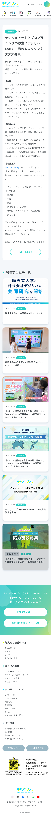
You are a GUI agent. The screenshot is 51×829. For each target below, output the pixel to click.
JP (28, 4)
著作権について (30, 806)
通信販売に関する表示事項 (16, 802)
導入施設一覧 (10, 648)
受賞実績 (8, 705)
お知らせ (8, 702)
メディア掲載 (10, 709)
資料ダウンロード (25, 612)
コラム (7, 712)
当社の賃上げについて (14, 739)
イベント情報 (10, 695)
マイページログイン (13, 672)
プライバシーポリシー (36, 802)
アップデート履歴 (12, 678)
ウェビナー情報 (11, 698)
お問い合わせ (14, 748)
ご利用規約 (19, 806)
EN (32, 4)
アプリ (7, 651)
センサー (8, 655)
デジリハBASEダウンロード (16, 675)
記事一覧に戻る (26, 252)
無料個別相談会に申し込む (25, 623)
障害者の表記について (14, 735)
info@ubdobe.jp (12, 167)
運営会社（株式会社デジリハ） (17, 729)
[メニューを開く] (47, 4)
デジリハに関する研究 (14, 715)
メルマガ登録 (37, 748)
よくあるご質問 (11, 658)
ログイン (39, 4)
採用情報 (8, 732)
